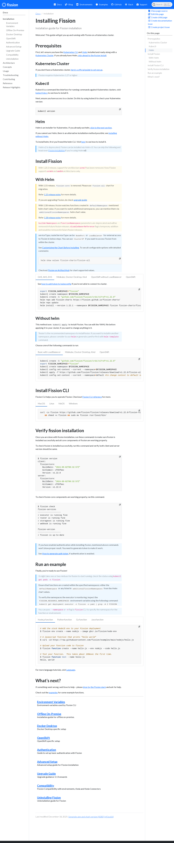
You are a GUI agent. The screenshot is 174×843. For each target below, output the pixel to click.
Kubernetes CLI (70, 52)
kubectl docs (41, 93)
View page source (157, 11)
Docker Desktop (47, 725)
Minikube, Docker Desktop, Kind (71, 277)
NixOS (61, 403)
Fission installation (56, 150)
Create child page (157, 17)
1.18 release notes (52, 217)
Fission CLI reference (92, 396)
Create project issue (159, 27)
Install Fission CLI (156, 65)
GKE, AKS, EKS (45, 277)
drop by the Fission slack (94, 687)
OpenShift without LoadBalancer (106, 277)
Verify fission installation (158, 69)
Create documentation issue (160, 22)
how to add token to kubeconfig (56, 283)
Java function (97, 619)
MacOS (41, 403)
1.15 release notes (52, 194)
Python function (64, 619)
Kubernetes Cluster (158, 42)
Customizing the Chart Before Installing (60, 247)
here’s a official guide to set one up (86, 69)
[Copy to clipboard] (120, 109)
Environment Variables (51, 702)
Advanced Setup (47, 761)
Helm (151, 50)
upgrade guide (80, 200)
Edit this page (156, 14)
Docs (38, 13)
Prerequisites (154, 38)
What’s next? (154, 76)
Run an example (155, 73)
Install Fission (154, 54)
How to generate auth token (55, 553)
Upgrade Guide (46, 773)
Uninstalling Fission (49, 797)
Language (70, 669)
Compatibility (45, 785)
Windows (73, 403)
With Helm (154, 57)
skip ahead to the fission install (92, 55)
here (83, 141)
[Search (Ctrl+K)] (162, 4)
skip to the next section (101, 127)
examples (53, 692)
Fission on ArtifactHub (58, 270)
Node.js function (45, 619)
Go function (81, 619)
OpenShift (130, 277)
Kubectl (152, 46)
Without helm (155, 61)
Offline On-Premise (49, 713)
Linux (51, 403)
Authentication (46, 749)
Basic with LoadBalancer (49, 352)
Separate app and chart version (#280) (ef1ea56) (91, 816)
